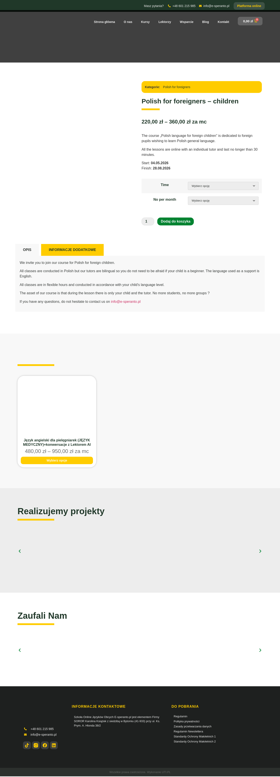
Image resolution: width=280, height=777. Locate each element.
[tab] (27, 250)
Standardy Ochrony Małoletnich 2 (195, 742)
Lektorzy (164, 22)
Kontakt (223, 22)
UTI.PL (166, 772)
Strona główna (104, 22)
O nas (128, 22)
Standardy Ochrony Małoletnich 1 (195, 737)
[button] (20, 552)
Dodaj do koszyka (175, 222)
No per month (164, 200)
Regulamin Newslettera (188, 732)
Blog (205, 22)
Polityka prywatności (187, 722)
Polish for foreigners (176, 87)
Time (164, 185)
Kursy (145, 22)
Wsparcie (186, 22)
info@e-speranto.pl (125, 302)
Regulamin (180, 717)
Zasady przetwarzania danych (193, 727)
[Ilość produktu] (148, 222)
